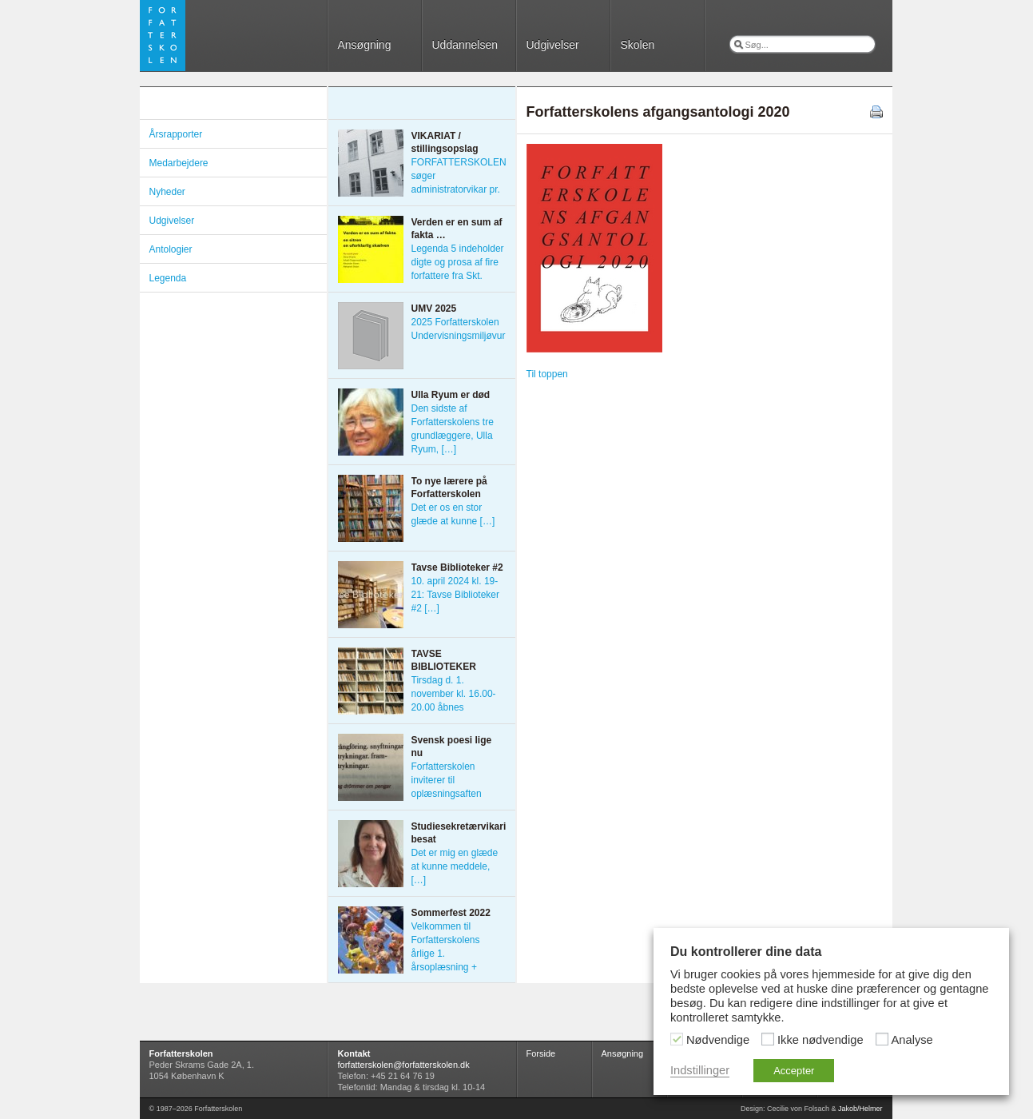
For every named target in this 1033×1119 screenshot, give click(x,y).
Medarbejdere (179, 163)
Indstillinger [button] (699, 1070)
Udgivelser (552, 44)
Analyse (912, 1039)
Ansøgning (364, 44)
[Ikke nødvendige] (767, 1039)
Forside (541, 1053)
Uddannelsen (465, 44)
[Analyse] (882, 1039)
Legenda (168, 278)
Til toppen (547, 374)
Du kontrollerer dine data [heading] (745, 951)
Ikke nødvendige (820, 1039)
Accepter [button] (793, 1071)
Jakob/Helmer (860, 1109)
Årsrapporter (176, 134)
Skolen (638, 44)
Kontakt (354, 1053)
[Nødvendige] (676, 1039)
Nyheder (167, 191)
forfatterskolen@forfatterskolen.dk (404, 1064)
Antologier (171, 249)
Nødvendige (717, 1039)
